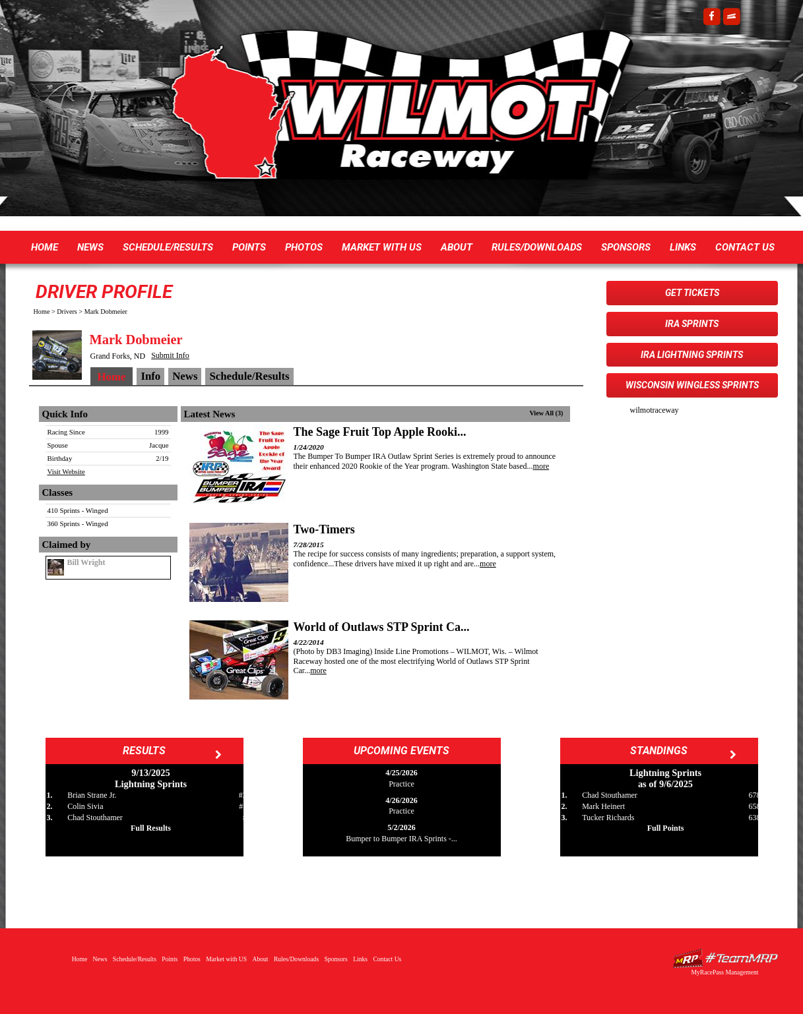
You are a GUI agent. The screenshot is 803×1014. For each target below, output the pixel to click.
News (90, 247)
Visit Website (66, 471)
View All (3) (546, 413)
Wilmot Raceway (388, 112)
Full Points (665, 828)
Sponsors (626, 247)
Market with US (382, 247)
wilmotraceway (654, 410)
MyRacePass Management (724, 972)
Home (44, 247)
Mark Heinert (603, 806)
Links (683, 247)
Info (150, 376)
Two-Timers (324, 529)
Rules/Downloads (537, 247)
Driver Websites (725, 958)
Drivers (67, 311)
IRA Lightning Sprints (692, 354)
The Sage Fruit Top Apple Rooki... (380, 431)
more (541, 466)
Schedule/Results (168, 247)
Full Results (151, 828)
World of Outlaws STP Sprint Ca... (382, 627)
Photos (304, 247)
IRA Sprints (692, 323)
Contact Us (745, 247)
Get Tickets (692, 292)
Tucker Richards (608, 817)
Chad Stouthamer (95, 817)
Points (249, 247)
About (456, 247)
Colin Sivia (85, 806)
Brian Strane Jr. (91, 795)
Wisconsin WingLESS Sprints (692, 385)
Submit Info (170, 355)
